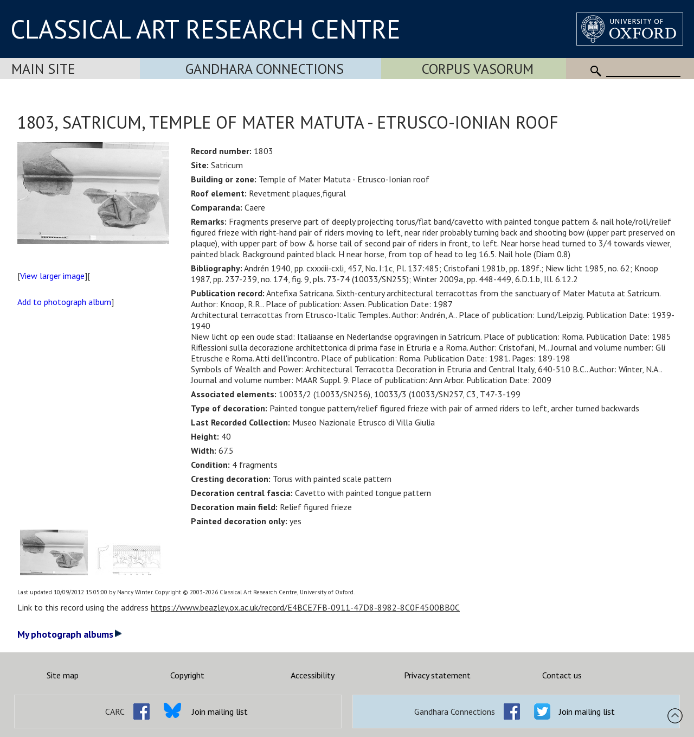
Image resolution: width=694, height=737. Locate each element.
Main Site (43, 69)
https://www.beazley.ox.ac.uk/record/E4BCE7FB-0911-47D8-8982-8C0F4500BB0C (305, 607)
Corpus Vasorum (478, 69)
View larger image (52, 275)
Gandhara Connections (264, 69)
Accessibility (313, 675)
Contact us (562, 675)
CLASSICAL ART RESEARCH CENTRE (205, 29)
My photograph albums (69, 634)
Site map (63, 675)
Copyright (187, 675)
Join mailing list (220, 711)
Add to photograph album (64, 301)
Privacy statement (437, 675)
